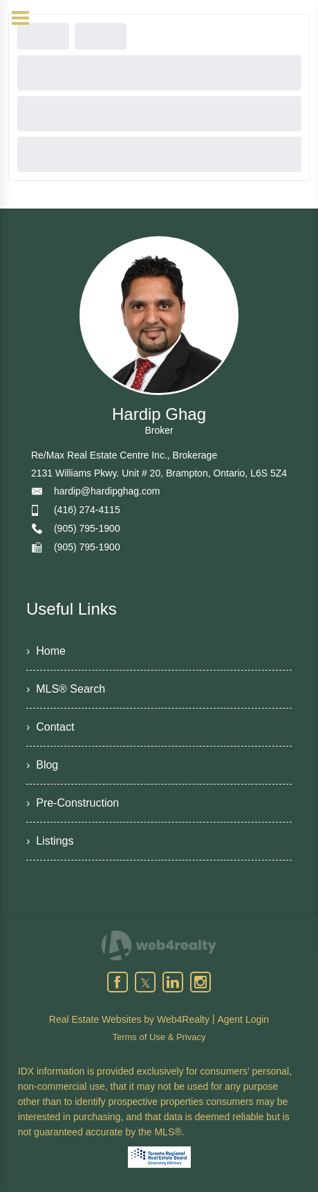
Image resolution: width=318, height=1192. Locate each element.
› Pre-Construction (72, 803)
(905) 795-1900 (87, 528)
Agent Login (243, 1019)
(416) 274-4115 (87, 509)
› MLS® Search (65, 689)
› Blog (42, 765)
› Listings (49, 841)
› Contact (50, 727)
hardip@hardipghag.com (107, 491)
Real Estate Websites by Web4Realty (129, 1019)
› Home (46, 651)
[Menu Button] (20, 18)
